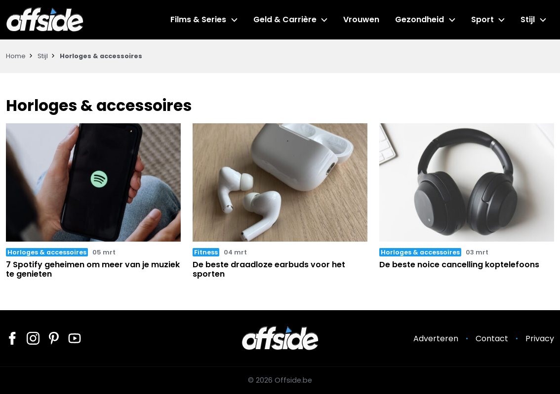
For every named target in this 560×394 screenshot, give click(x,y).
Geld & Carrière (285, 19)
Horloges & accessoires (46, 252)
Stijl (527, 19)
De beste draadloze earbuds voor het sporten (269, 269)
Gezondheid (419, 19)
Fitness (206, 252)
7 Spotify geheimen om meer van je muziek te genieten (93, 269)
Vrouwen (361, 19)
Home (16, 56)
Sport (482, 19)
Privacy (539, 338)
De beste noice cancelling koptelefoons (459, 264)
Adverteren (435, 338)
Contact (492, 338)
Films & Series (198, 19)
